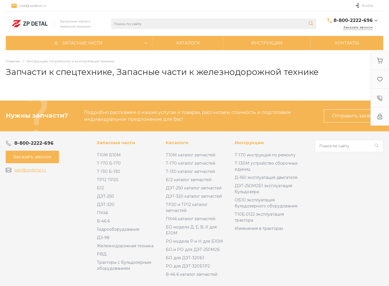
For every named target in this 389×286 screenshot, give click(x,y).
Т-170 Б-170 (109, 163)
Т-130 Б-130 (108, 171)
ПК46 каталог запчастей (190, 218)
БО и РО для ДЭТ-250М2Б (193, 249)
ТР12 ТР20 (107, 179)
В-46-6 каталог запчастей (191, 274)
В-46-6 (103, 221)
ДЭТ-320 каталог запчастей (194, 196)
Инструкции (249, 142)
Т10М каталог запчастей (190, 155)
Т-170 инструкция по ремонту (265, 155)
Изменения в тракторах (259, 228)
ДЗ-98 (103, 237)
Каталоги (177, 142)
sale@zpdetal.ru (33, 5)
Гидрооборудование (118, 229)
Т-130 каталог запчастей (190, 171)
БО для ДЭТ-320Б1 (185, 257)
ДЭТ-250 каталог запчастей (194, 188)
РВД (102, 254)
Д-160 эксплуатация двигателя (266, 177)
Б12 (100, 188)
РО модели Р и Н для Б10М (194, 241)
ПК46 (102, 212)
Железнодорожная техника (125, 245)
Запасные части (116, 142)
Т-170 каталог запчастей (190, 163)
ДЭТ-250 (105, 196)
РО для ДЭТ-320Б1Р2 (188, 266)
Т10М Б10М (109, 155)
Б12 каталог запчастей (188, 179)
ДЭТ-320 (105, 204)
